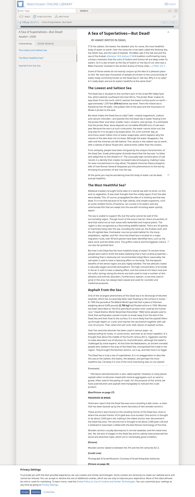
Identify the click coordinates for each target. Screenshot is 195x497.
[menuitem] (175, 11)
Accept (25, 491)
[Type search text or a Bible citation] (45, 11)
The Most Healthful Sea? (31, 53)
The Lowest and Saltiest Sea (33, 46)
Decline (36, 491)
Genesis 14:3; (114, 52)
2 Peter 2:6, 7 (158, 61)
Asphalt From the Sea (29, 61)
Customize (49, 491)
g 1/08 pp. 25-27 (26, 22)
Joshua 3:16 (127, 52)
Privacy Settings (50, 484)
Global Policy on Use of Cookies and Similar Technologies (106, 481)
